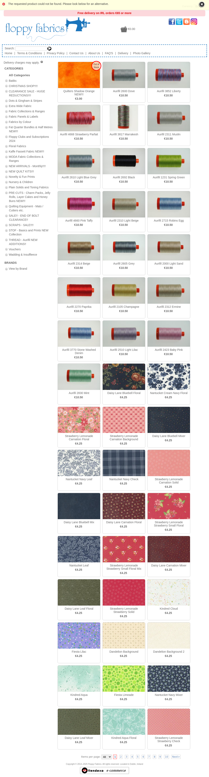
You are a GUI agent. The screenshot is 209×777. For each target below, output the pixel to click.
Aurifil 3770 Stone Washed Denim (79, 351)
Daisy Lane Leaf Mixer (79, 737)
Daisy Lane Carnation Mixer (169, 565)
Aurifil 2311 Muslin (168, 134)
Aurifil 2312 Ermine (169, 306)
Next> (176, 756)
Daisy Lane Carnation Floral (124, 522)
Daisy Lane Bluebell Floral (124, 393)
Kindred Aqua (79, 694)
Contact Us (76, 53)
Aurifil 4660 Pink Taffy (79, 220)
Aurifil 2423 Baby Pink (169, 349)
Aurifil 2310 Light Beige (124, 220)
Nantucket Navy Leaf (79, 479)
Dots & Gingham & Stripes (25, 100)
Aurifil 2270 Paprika (79, 306)
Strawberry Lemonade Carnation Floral (79, 437)
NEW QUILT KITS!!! (21, 171)
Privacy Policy (55, 53)
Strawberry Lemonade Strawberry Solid (124, 610)
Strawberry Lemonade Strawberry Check (169, 739)
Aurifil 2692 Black (124, 177)
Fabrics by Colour (20, 122)
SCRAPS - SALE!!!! (21, 225)
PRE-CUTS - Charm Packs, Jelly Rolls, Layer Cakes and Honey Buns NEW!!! (29, 196)
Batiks (13, 80)
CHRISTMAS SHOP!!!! (23, 85)
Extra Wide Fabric (20, 105)
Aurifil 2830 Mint (79, 393)
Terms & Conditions (29, 53)
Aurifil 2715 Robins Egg (169, 220)
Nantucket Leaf (79, 565)
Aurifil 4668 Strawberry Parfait (79, 134)
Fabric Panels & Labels (23, 116)
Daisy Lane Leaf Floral (79, 608)
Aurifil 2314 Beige (79, 263)
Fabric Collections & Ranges (27, 111)
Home (8, 53)
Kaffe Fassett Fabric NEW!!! (26, 151)
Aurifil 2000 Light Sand (169, 263)
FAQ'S (109, 53)
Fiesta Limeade (124, 694)
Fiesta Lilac (79, 651)
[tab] (6, 80)
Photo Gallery (141, 53)
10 (166, 756)
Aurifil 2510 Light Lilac (124, 349)
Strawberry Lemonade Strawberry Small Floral (168, 524)
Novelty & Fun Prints (22, 176)
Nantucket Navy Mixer (169, 694)
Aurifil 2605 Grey (124, 263)
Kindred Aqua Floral (124, 737)
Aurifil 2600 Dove (124, 91)
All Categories (19, 75)
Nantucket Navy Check (123, 479)
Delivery (123, 53)
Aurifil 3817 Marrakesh (124, 134)
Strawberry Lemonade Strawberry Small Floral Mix (123, 567)
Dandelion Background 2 (168, 651)
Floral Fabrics (17, 146)
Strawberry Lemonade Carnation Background (124, 437)
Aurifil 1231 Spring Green (169, 177)
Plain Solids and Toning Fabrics (29, 187)
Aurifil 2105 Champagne (124, 306)
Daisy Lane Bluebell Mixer (168, 436)
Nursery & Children (21, 182)
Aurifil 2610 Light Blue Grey (79, 177)
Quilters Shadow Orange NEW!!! (78, 92)
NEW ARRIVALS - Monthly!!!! (27, 166)
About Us (94, 53)
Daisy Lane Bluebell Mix (79, 522)
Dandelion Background (123, 651)
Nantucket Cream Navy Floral (169, 393)
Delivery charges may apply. (23, 62)
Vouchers (15, 249)
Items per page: (91, 756)
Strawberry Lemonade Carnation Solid (169, 481)
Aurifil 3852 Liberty (169, 91)
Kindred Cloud (169, 608)
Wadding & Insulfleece (23, 254)
